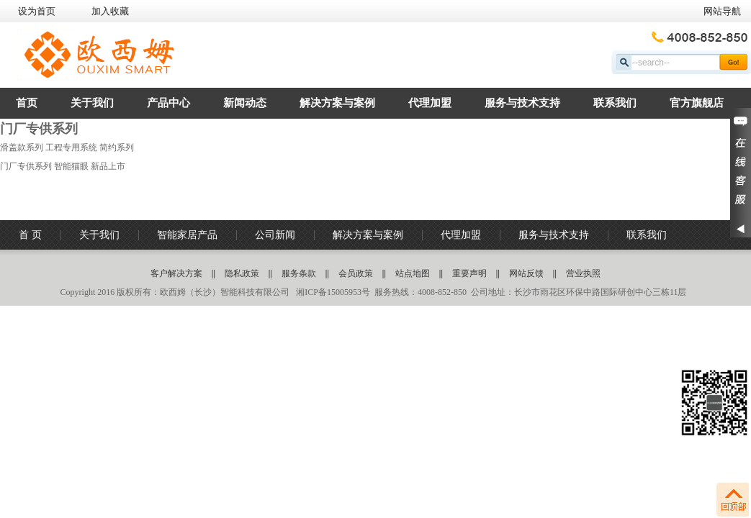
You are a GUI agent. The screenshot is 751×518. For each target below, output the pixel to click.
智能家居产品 (187, 235)
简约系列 (116, 147)
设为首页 (36, 11)
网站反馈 (526, 273)
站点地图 (412, 273)
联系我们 (615, 103)
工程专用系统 (71, 147)
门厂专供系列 (26, 166)
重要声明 (469, 273)
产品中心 (168, 103)
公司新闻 (275, 235)
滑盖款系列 (21, 147)
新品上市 (108, 166)
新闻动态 (244, 103)
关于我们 (92, 103)
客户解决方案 (176, 273)
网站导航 (722, 11)
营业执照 (583, 273)
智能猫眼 (71, 166)
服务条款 (299, 273)
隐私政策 (242, 273)
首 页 (30, 235)
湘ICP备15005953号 (332, 292)
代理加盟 (429, 103)
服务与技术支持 (522, 103)
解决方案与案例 (337, 103)
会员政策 (355, 273)
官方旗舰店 (697, 103)
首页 (26, 103)
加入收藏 (110, 11)
